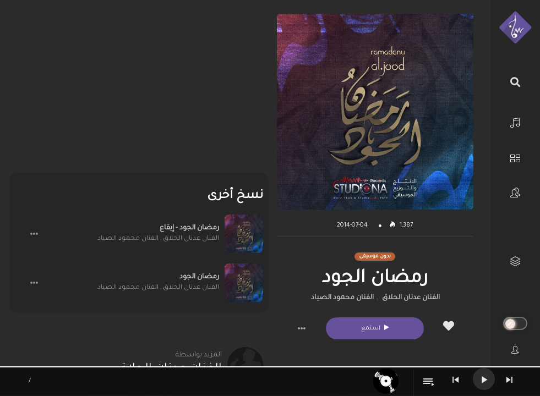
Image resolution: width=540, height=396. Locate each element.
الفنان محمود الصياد (342, 298)
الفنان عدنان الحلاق (411, 298)
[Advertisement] (139, 91)
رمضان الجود (199, 277)
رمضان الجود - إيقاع (189, 228)
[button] (302, 328)
